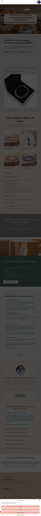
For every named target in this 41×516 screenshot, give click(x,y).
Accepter (20, 506)
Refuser (20, 509)
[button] (39, 500)
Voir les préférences (20, 512)
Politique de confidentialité (20, 514)
